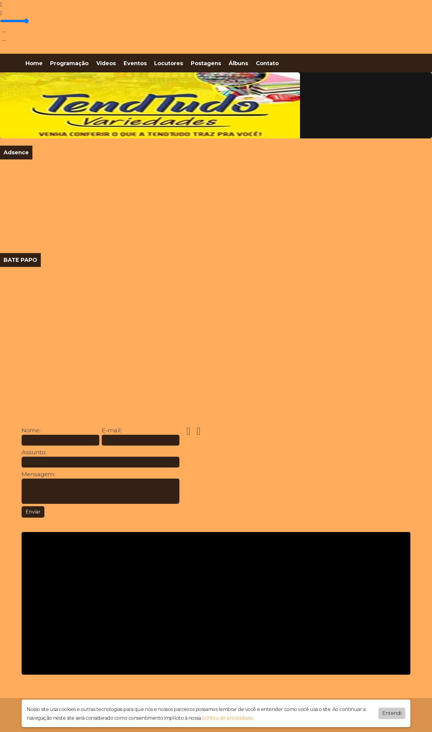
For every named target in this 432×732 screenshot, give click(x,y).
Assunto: (34, 452)
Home (34, 63)
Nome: (31, 430)
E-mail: (112, 430)
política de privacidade (227, 718)
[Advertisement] (180, 206)
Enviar (33, 512)
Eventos (135, 63)
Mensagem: (38, 474)
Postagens (206, 63)
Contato (267, 63)
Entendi (391, 713)
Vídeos (106, 63)
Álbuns (238, 63)
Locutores (168, 63)
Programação (69, 63)
